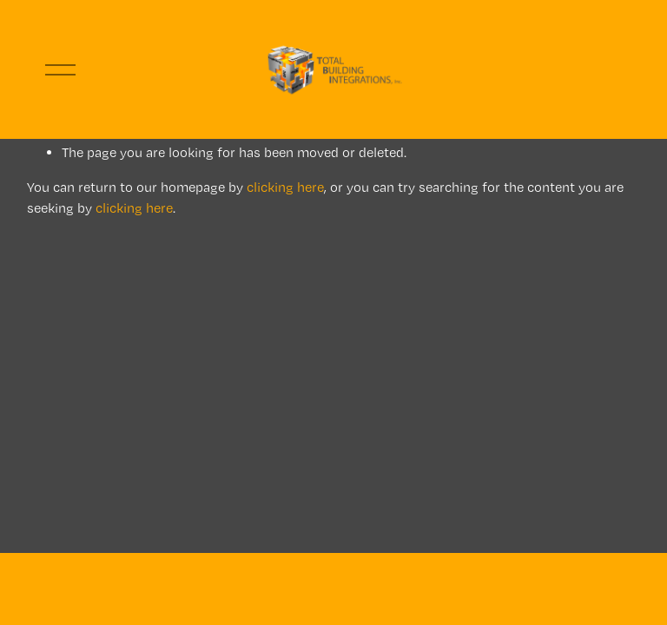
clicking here (285, 187)
